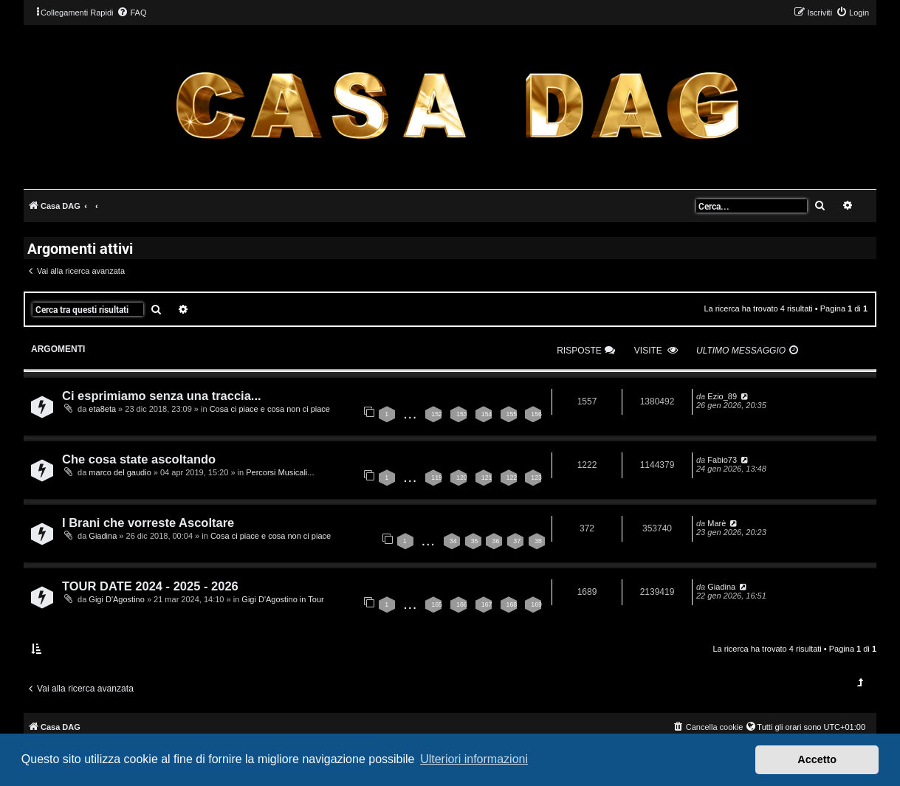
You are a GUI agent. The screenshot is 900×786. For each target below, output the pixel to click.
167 (486, 604)
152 (436, 414)
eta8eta (102, 408)
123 (536, 477)
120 (461, 477)
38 (538, 541)
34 (453, 541)
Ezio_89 (722, 396)
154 (486, 414)
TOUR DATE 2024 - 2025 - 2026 (150, 586)
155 (512, 414)
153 (461, 414)
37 (517, 541)
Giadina (103, 535)
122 (512, 477)
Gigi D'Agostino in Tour (282, 599)
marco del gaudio (120, 472)
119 (436, 477)
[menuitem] (131, 12)
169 (536, 604)
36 (495, 541)
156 (536, 414)
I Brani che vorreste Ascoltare (148, 522)
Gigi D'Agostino (116, 599)
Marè (716, 523)
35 (474, 541)
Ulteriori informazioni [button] (474, 759)
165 (436, 604)
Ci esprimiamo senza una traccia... (161, 395)
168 (512, 604)
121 (486, 477)
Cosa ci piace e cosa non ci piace (270, 408)
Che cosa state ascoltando (139, 459)
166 (461, 604)
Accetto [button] (817, 759)
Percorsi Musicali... (280, 472)
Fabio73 (722, 459)
